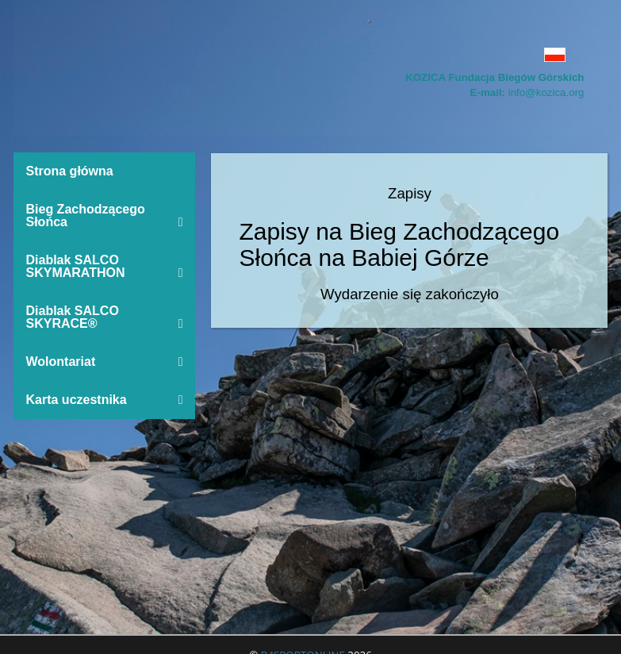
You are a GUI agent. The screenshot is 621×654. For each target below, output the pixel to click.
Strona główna (69, 171)
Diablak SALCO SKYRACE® (104, 317)
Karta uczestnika (104, 399)
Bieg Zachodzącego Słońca (104, 215)
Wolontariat (104, 361)
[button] (311, 54)
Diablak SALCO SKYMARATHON (104, 266)
